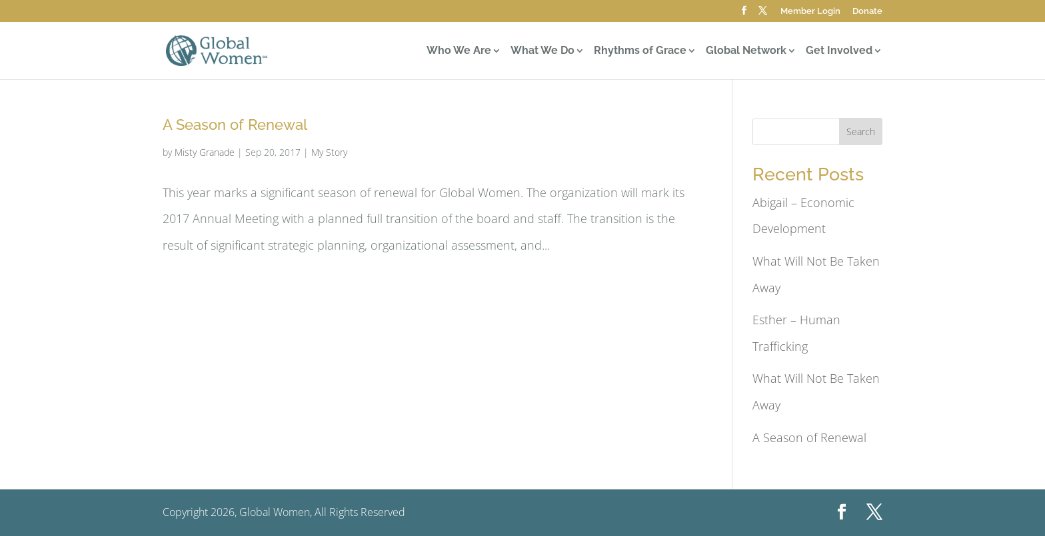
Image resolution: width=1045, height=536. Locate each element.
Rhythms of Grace (640, 51)
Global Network (746, 51)
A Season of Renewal (235, 125)
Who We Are (459, 51)
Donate (867, 11)
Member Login (810, 11)
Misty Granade (205, 152)
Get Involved (839, 51)
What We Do (542, 51)
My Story (329, 152)
